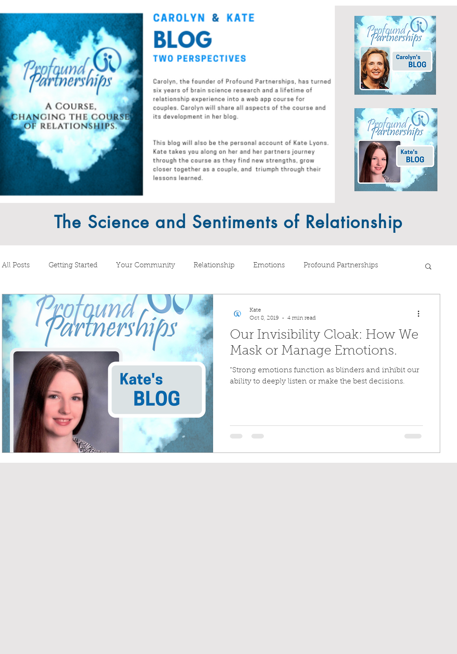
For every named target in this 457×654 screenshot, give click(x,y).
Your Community (145, 265)
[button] (428, 267)
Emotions (269, 265)
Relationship (214, 265)
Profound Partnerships (341, 265)
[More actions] (421, 313)
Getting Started (72, 265)
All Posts (16, 265)
